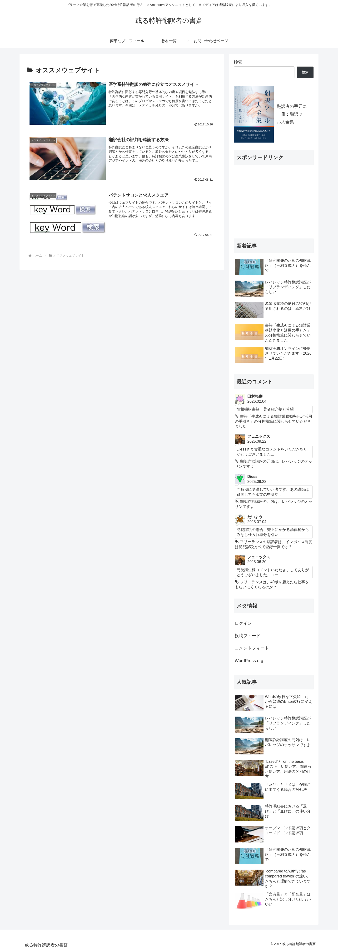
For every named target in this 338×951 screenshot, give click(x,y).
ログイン (243, 623)
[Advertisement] (269, 198)
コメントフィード (252, 648)
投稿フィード (247, 635)
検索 (238, 62)
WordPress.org (249, 660)
